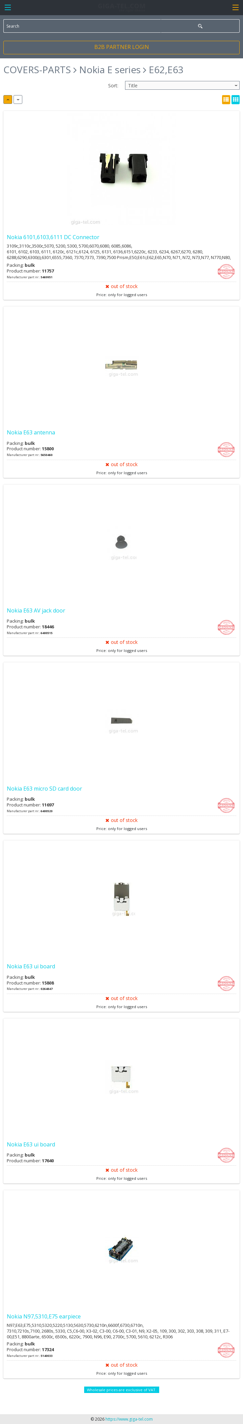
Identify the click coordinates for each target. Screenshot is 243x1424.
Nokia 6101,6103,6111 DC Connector (53, 237)
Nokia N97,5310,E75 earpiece (44, 1316)
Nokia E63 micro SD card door (44, 788)
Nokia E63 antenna (31, 432)
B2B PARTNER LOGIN (121, 47)
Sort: (113, 85)
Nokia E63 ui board (31, 966)
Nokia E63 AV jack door (36, 610)
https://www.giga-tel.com (129, 1419)
